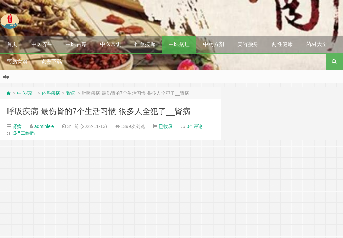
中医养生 (41, 44)
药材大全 (316, 44)
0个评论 (195, 126)
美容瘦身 (247, 44)
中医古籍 (76, 44)
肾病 (71, 93)
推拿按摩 (144, 44)
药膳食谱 (17, 61)
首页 (12, 44)
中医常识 (110, 44)
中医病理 (179, 44)
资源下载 (51, 61)
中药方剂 (213, 44)
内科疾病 (51, 93)
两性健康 (282, 44)
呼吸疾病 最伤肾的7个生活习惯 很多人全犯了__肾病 (98, 111)
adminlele (44, 126)
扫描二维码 (23, 133)
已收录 (166, 126)
